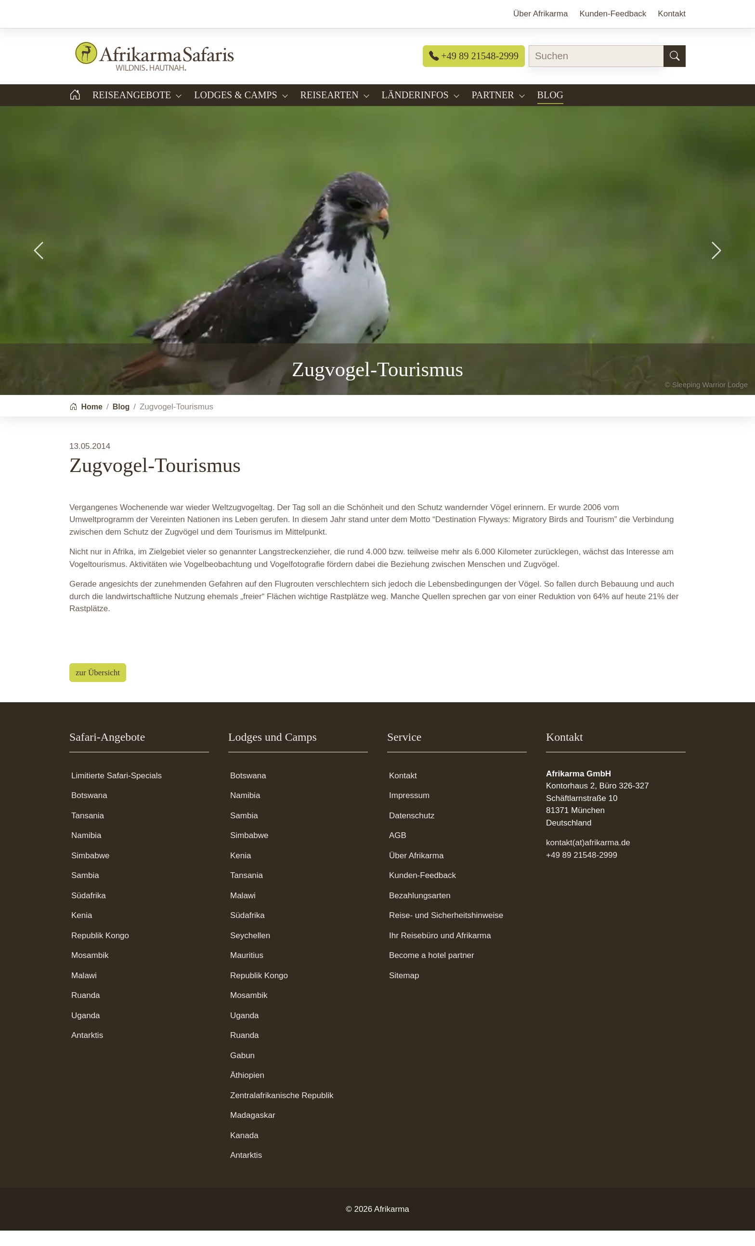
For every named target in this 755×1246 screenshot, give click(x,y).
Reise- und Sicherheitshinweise (446, 930)
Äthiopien (247, 1090)
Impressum (409, 810)
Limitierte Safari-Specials (116, 791)
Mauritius (246, 970)
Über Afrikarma (416, 871)
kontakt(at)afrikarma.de (588, 858)
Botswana (89, 810)
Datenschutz (412, 831)
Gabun (242, 1070)
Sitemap (404, 991)
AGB (397, 850)
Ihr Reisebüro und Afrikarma (440, 951)
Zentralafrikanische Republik (282, 1110)
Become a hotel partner (431, 970)
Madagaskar (252, 1130)
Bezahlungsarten (420, 911)
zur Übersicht (98, 688)
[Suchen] (675, 56)
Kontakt (403, 791)
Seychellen (250, 951)
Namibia (86, 850)
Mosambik (89, 970)
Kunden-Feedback (422, 890)
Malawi (84, 991)
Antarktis (87, 1050)
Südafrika (88, 911)
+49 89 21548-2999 (474, 56)
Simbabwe (90, 871)
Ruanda (85, 1010)
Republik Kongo (100, 951)
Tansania (87, 831)
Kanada (244, 1150)
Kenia (81, 930)
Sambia (85, 890)
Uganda (85, 1031)
